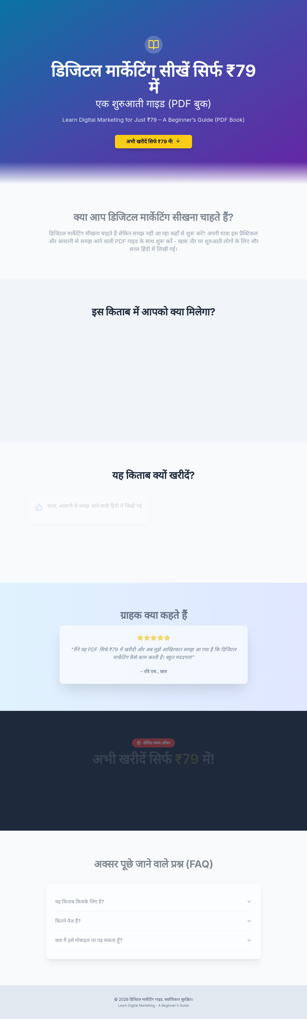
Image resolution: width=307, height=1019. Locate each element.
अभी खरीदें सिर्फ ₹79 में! (153, 140)
